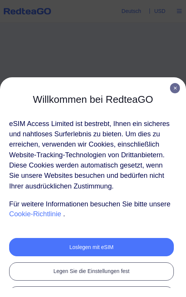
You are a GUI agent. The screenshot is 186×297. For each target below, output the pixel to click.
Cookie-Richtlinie (35, 214)
